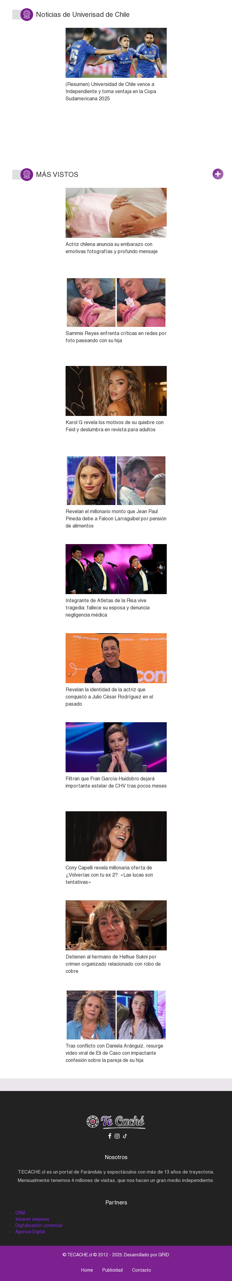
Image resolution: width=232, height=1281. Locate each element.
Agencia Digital (30, 1231)
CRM (20, 1212)
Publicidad (112, 1270)
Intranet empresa (32, 1219)
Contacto (141, 1270)
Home (87, 1270)
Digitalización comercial (38, 1225)
